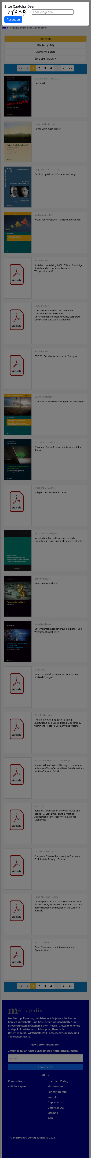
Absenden (13, 19)
